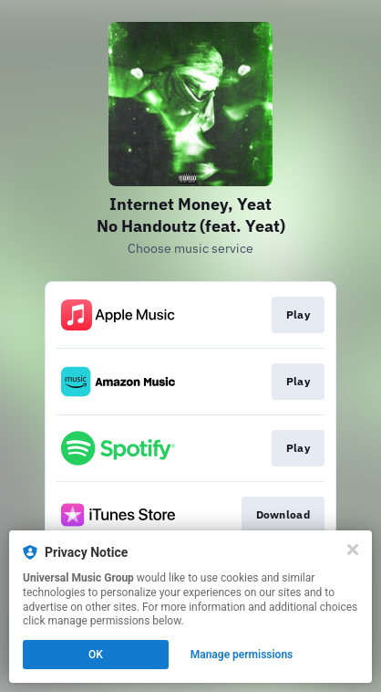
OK (95, 654)
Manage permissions (241, 654)
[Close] (352, 549)
